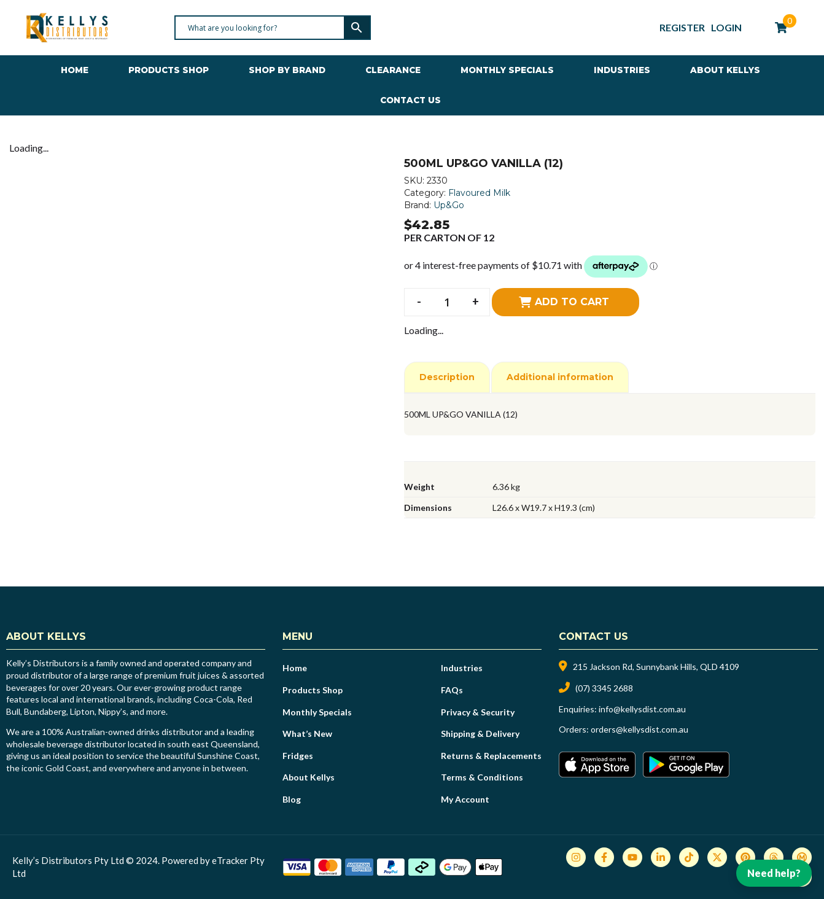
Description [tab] (447, 377)
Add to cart (572, 302)
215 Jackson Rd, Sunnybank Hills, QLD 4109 (656, 666)
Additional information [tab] (560, 377)
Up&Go (448, 205)
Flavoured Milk (479, 192)
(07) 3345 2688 (604, 688)
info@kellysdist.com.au (642, 709)
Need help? (774, 873)
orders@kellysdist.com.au (639, 729)
